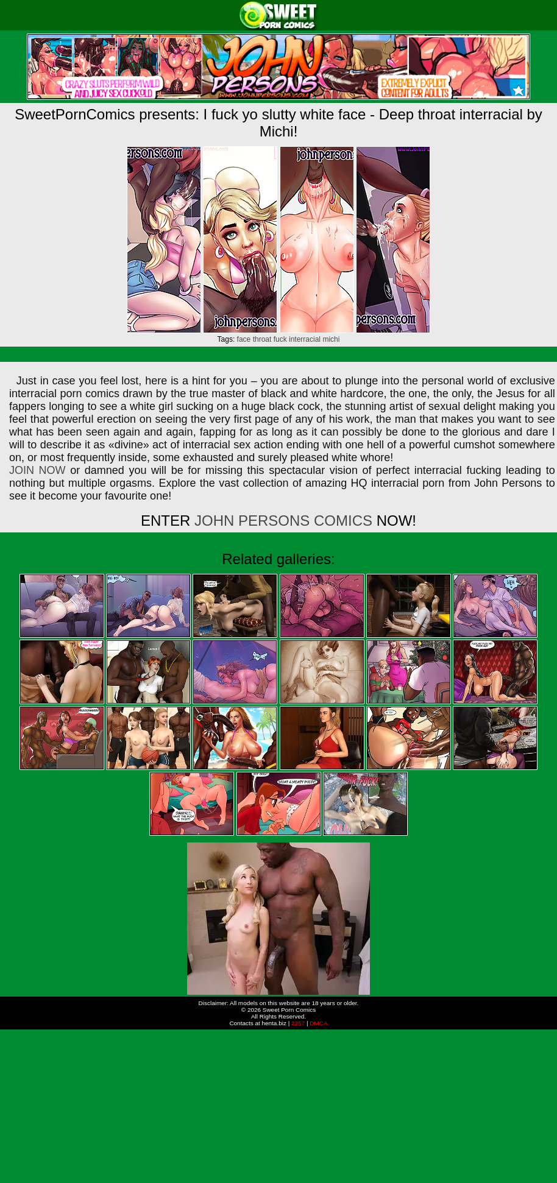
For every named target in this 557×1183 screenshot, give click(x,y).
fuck (280, 339)
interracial (305, 339)
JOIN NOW (37, 470)
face (244, 339)
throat (262, 339)
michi (330, 339)
